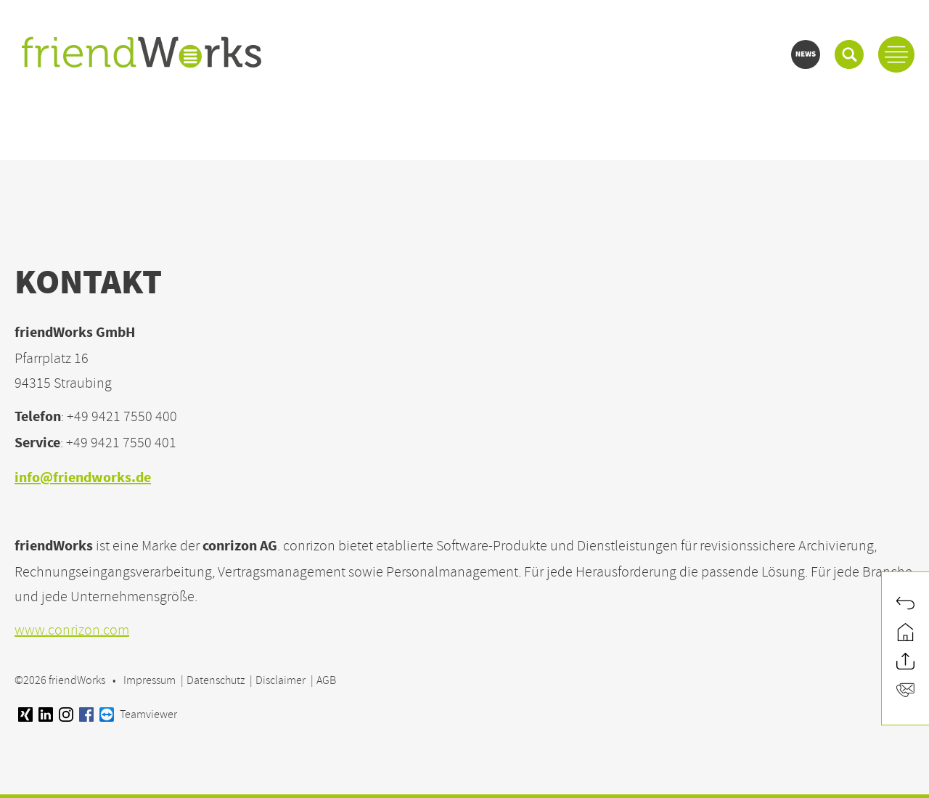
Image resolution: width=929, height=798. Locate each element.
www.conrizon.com (72, 630)
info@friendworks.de (83, 479)
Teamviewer (138, 714)
